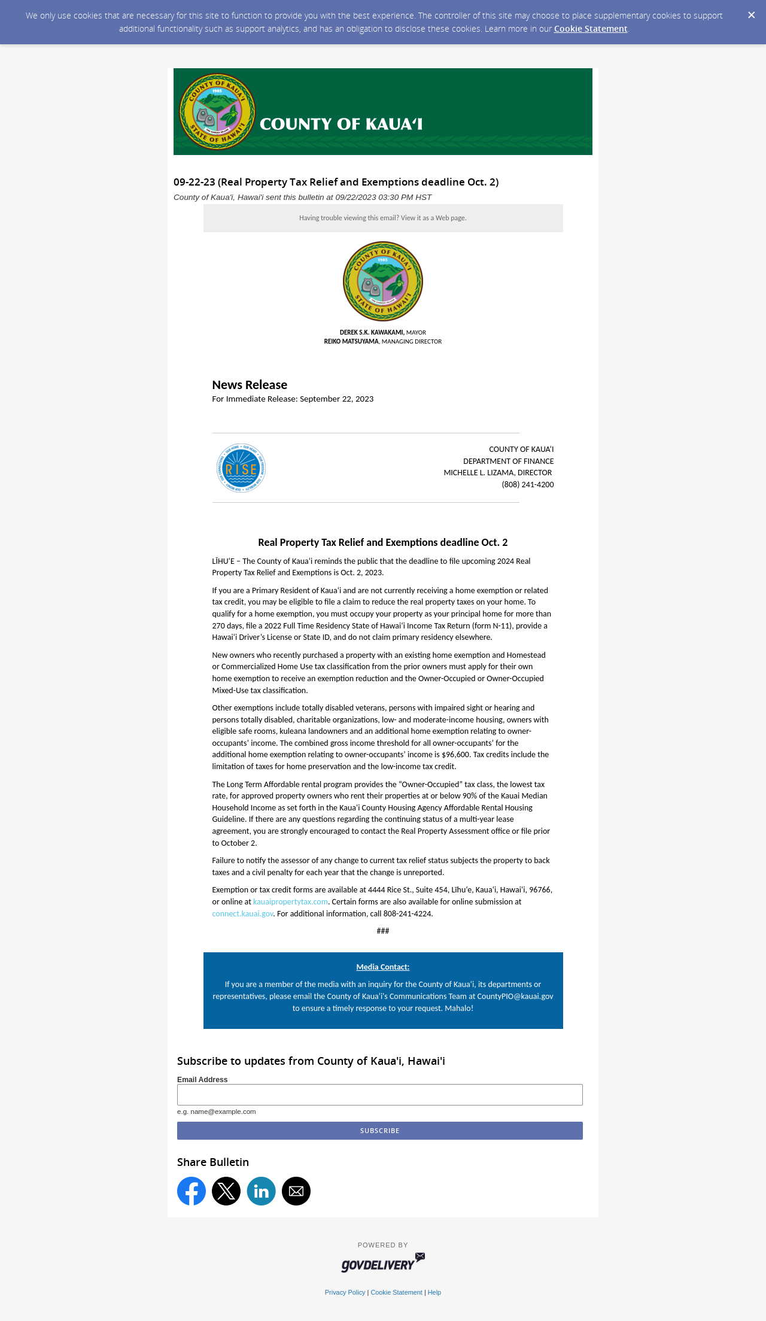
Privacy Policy (345, 1292)
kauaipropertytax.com (290, 902)
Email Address (202, 1080)
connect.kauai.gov (242, 914)
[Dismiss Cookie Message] (751, 11)
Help (434, 1292)
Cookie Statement (591, 28)
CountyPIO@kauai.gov (516, 996)
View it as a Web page (433, 218)
